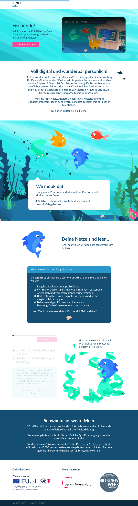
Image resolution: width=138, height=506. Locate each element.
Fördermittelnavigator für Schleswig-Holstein (74, 450)
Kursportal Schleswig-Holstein (93, 444)
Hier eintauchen (26, 44)
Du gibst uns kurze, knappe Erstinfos (58, 286)
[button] (38, 148)
